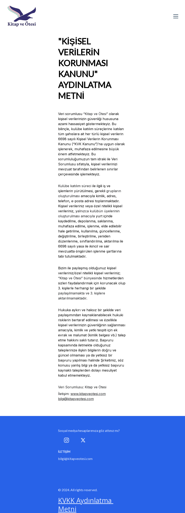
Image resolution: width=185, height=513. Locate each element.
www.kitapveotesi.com (88, 394)
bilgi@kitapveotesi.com (76, 399)
